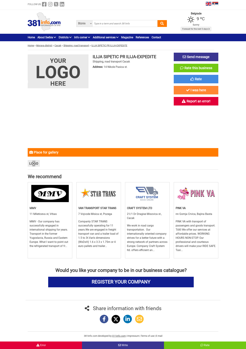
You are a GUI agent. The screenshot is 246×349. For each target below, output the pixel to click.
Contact (156, 37)
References (142, 37)
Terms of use (148, 336)
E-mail (159, 336)
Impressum (133, 336)
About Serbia (46, 37)
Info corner (82, 37)
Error (41, 345)
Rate (205, 345)
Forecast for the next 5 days (196, 29)
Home (31, 37)
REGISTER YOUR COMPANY (121, 282)
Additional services (106, 37)
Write (123, 345)
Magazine (127, 37)
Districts (65, 37)
